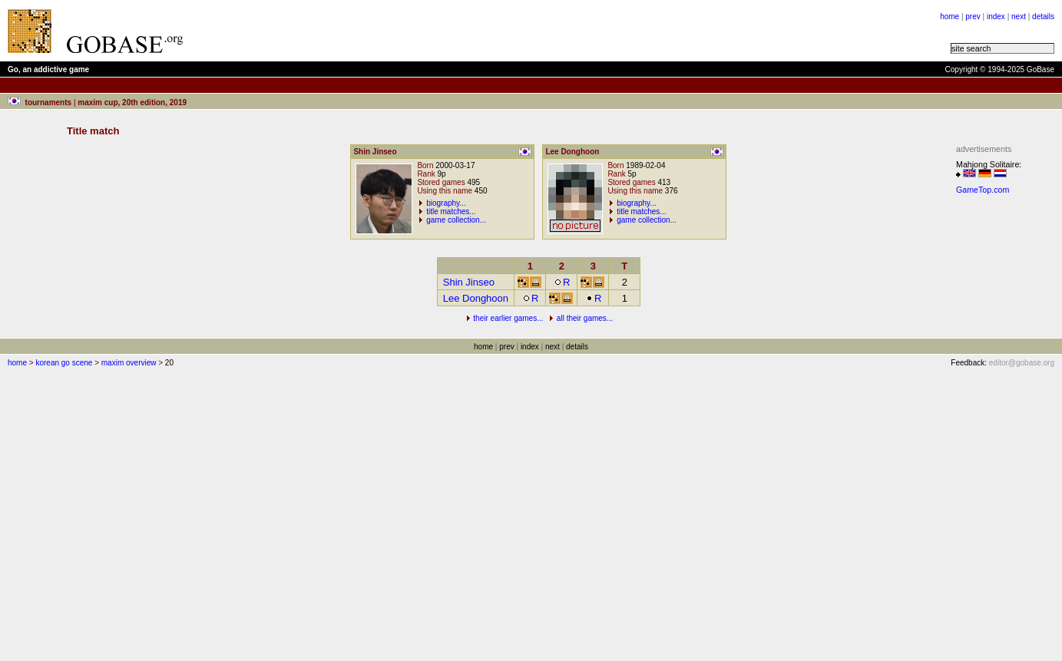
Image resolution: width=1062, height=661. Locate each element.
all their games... (585, 318)
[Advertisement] (385, 31)
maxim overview (129, 363)
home (949, 16)
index (996, 16)
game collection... (456, 220)
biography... (446, 203)
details (1043, 16)
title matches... (450, 211)
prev (972, 16)
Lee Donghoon (475, 298)
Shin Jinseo (469, 282)
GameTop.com (982, 189)
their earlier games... (508, 318)
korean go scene (63, 363)
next (1018, 16)
